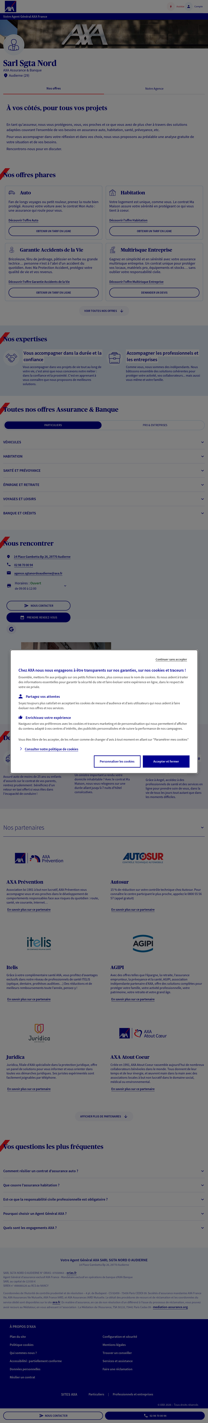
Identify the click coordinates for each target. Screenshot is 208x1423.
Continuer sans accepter (171, 659)
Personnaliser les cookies (117, 761)
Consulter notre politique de (51, 749)
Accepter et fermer (166, 761)
